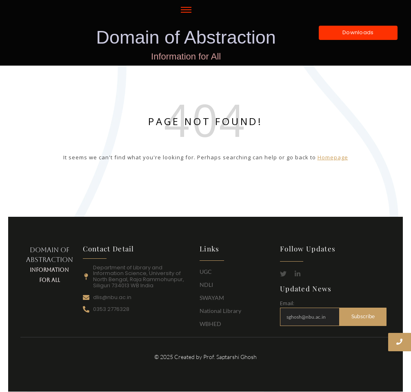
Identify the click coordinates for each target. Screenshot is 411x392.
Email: (287, 303)
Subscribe (363, 316)
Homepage (333, 157)
